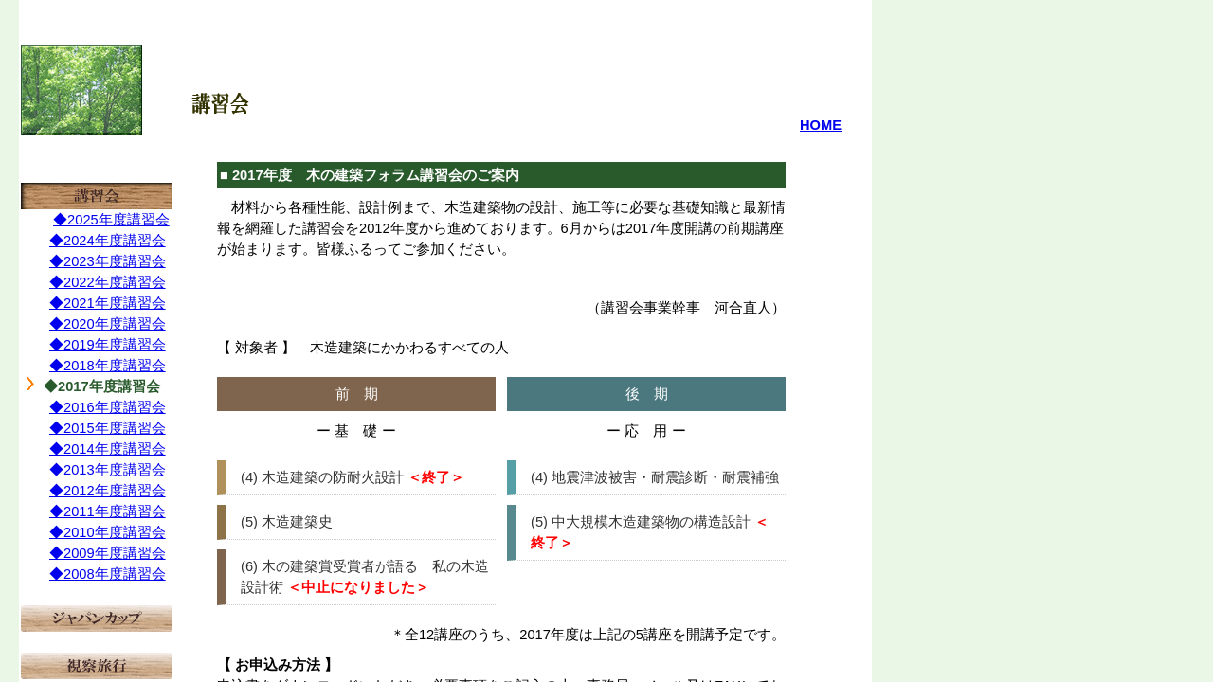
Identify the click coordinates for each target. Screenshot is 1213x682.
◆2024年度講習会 (107, 240)
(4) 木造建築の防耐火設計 (322, 477)
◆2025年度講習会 (111, 219)
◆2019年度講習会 (107, 344)
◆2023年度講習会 (107, 261)
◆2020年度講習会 (107, 324)
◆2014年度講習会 (107, 449)
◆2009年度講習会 (107, 553)
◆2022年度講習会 (107, 282)
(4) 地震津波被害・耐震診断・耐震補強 (655, 477)
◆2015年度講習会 (107, 428)
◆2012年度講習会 (107, 490)
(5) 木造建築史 (287, 521)
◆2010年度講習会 (107, 532)
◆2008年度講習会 (107, 574)
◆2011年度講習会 (107, 511)
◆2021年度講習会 (107, 303)
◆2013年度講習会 (107, 469)
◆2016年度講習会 (107, 407)
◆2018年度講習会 (107, 365)
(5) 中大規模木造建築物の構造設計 (641, 521)
